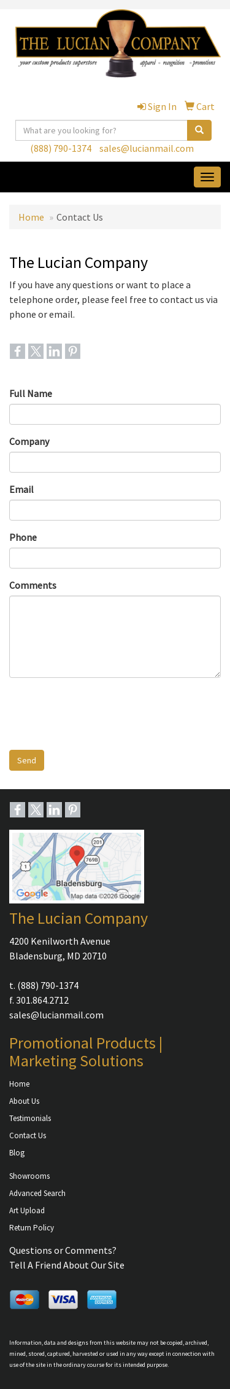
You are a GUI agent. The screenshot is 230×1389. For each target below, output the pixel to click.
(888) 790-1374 (60, 148)
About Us (24, 1101)
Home (31, 217)
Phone (23, 537)
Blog (17, 1152)
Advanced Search (37, 1193)
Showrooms (29, 1176)
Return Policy (31, 1227)
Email (21, 489)
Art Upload (27, 1210)
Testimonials (30, 1118)
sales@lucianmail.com (146, 148)
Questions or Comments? (63, 1250)
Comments (32, 585)
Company (29, 441)
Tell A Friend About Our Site (67, 1265)
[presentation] (102, 711)
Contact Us (27, 1135)
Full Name (30, 393)
